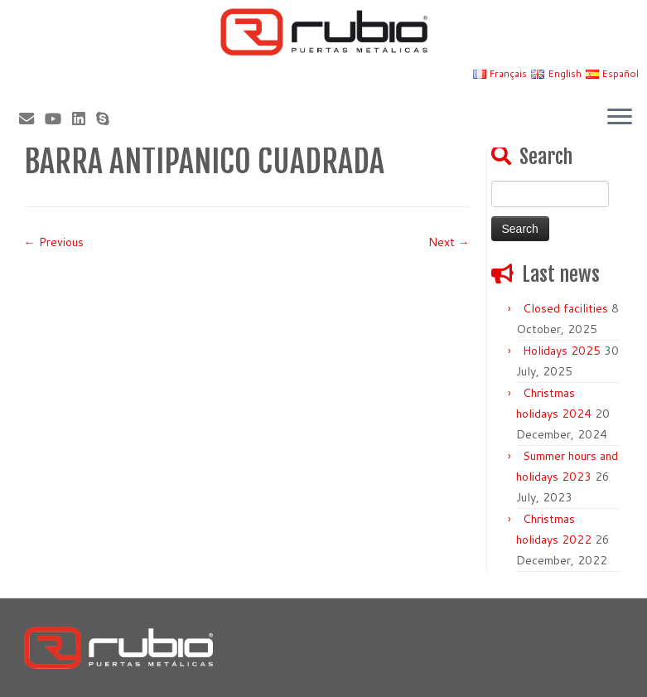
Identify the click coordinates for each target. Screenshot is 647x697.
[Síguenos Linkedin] (84, 118)
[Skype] (108, 118)
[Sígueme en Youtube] (58, 118)
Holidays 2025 (562, 350)
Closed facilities (565, 308)
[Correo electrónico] (32, 118)
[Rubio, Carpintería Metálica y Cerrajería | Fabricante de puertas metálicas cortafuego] (323, 32)
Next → (449, 242)
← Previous (54, 242)
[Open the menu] (619, 117)
